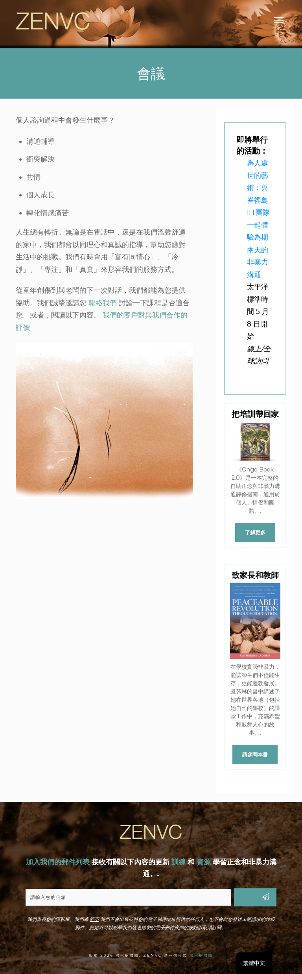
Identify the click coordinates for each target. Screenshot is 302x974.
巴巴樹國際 (201, 955)
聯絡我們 (102, 303)
